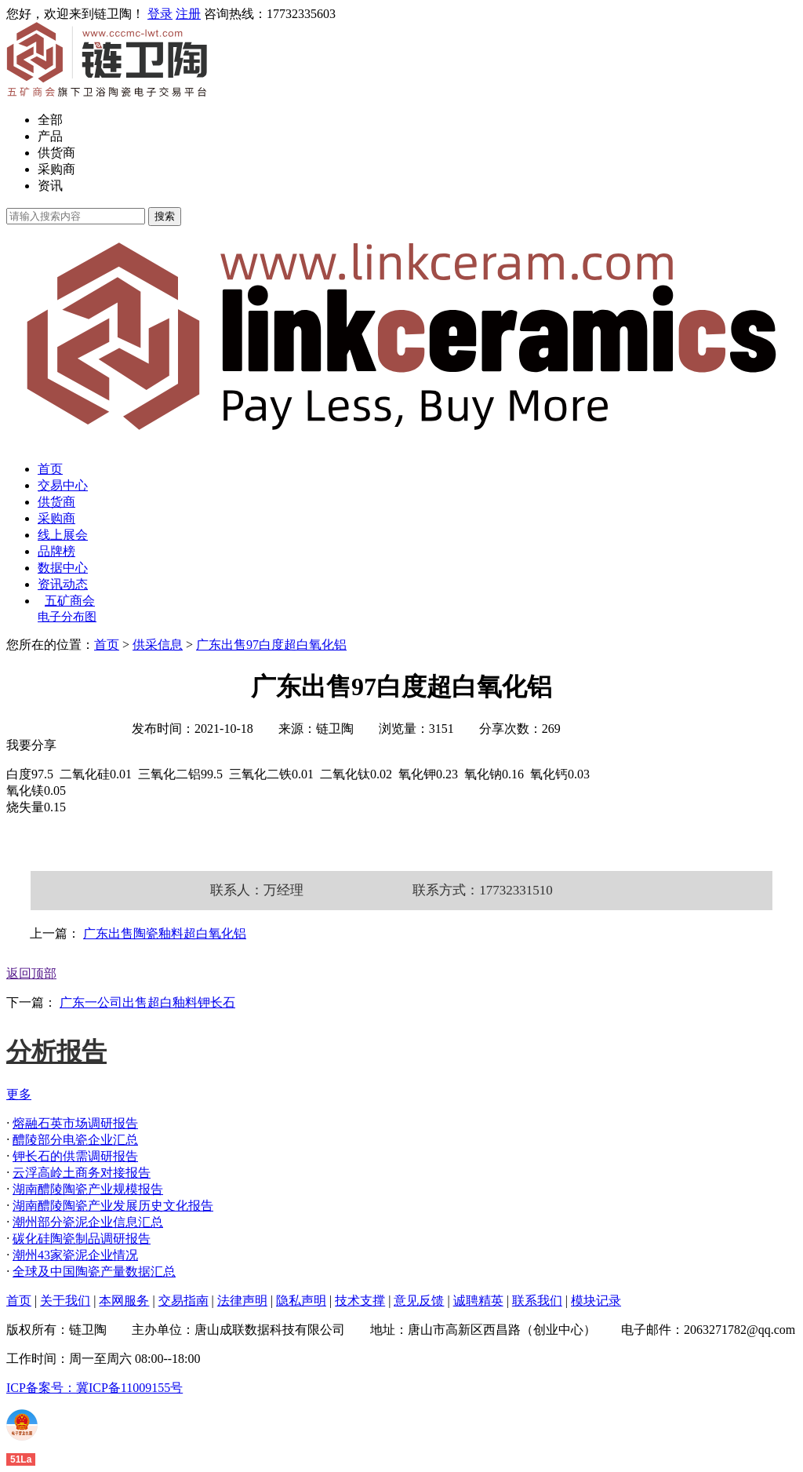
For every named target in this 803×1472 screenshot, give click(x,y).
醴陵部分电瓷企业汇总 (75, 1139)
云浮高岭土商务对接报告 (82, 1172)
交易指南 (183, 1300)
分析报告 (56, 1051)
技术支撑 (360, 1300)
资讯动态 (63, 584)
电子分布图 (67, 616)
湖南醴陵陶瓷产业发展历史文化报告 (113, 1205)
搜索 (164, 216)
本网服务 (124, 1300)
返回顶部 (31, 973)
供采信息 (158, 644)
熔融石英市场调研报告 (75, 1123)
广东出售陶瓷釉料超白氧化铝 (164, 933)
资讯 (50, 185)
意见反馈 (419, 1300)
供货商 (56, 152)
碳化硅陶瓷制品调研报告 (82, 1238)
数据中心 (63, 567)
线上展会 (63, 534)
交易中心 (63, 485)
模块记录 (596, 1300)
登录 (160, 13)
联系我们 (537, 1300)
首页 (50, 468)
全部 (50, 119)
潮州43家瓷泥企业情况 (75, 1255)
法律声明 (242, 1300)
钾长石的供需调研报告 (75, 1156)
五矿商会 (70, 600)
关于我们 (65, 1300)
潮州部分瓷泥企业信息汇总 (88, 1222)
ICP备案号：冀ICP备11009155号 (94, 1387)
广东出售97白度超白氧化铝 (271, 644)
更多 (18, 1094)
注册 (188, 13)
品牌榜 (56, 551)
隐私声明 (301, 1300)
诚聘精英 (478, 1300)
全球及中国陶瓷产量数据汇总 (94, 1271)
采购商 (56, 169)
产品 (50, 136)
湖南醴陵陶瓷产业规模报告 (88, 1189)
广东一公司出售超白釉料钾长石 (147, 1002)
